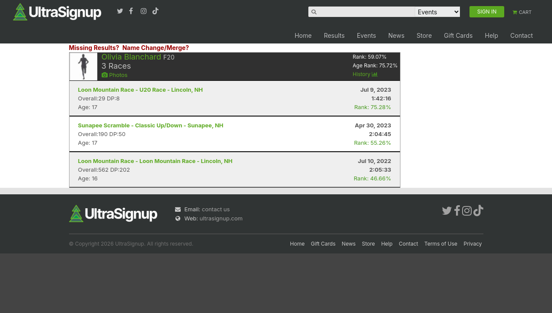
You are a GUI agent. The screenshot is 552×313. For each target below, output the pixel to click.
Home (302, 35)
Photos (115, 74)
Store (424, 35)
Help (491, 35)
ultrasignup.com (221, 218)
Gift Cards (458, 35)
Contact (521, 35)
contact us (216, 209)
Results (334, 35)
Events (366, 35)
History (365, 74)
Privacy (473, 243)
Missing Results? (94, 47)
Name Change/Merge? (155, 47)
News (396, 35)
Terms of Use (440, 243)
